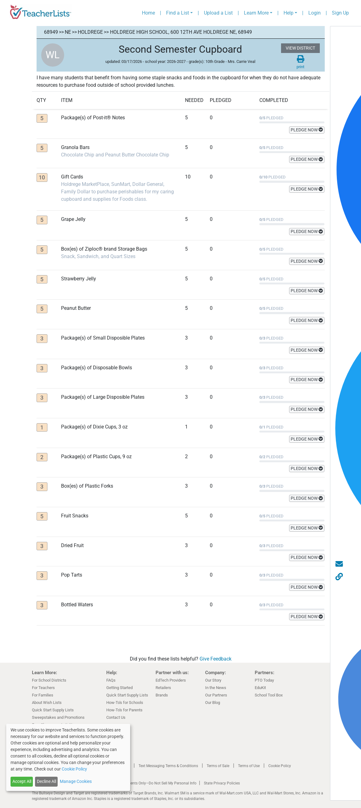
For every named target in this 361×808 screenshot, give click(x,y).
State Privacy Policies (222, 783)
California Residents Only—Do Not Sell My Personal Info (150, 783)
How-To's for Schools (124, 702)
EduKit (260, 687)
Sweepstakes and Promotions (58, 717)
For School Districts (49, 680)
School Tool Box (269, 695)
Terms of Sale (218, 766)
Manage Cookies (76, 781)
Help (288, 13)
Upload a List (218, 13)
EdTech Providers (171, 680)
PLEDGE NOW (307, 129)
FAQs (111, 680)
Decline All (46, 781)
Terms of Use (249, 766)
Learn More (256, 13)
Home (148, 13)
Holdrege (90, 32)
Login (314, 13)
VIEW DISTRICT (300, 48)
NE (68, 32)
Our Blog (212, 702)
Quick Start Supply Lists (53, 710)
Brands (162, 695)
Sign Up (340, 13)
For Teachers (43, 687)
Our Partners (216, 695)
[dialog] (68, 757)
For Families (42, 695)
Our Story (213, 680)
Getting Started (119, 687)
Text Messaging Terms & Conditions (168, 766)
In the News (215, 687)
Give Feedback (215, 659)
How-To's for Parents (124, 710)
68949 (51, 32)
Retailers (163, 687)
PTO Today (264, 680)
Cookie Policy (279, 766)
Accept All (21, 781)
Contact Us (115, 717)
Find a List (177, 13)
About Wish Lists (47, 702)
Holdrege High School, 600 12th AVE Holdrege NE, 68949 (181, 32)
